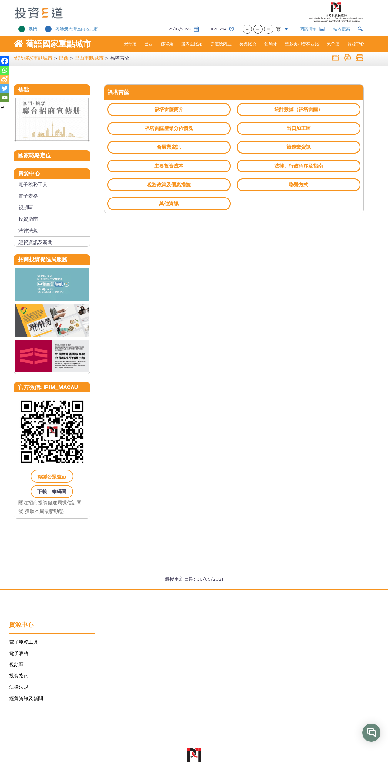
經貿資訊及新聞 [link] (35, 242)
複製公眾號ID (52, 477)
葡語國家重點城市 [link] (58, 44)
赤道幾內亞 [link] (221, 43)
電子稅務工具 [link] (33, 184)
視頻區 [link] (25, 207)
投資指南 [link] (28, 219)
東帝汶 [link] (333, 43)
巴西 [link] (148, 43)
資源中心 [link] (355, 43)
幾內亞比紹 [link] (191, 43)
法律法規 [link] (28, 230)
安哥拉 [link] (130, 43)
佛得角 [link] (167, 43)
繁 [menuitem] (278, 29)
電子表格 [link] (28, 196)
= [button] (268, 29)
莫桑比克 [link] (247, 43)
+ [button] (258, 29)
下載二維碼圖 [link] (51, 491)
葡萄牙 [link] (270, 43)
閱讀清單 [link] (312, 28)
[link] (48, 12)
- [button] (247, 29)
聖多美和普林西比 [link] (302, 43)
